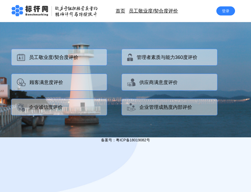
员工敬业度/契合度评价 (153, 11)
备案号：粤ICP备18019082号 (125, 140)
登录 (225, 11)
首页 (120, 11)
